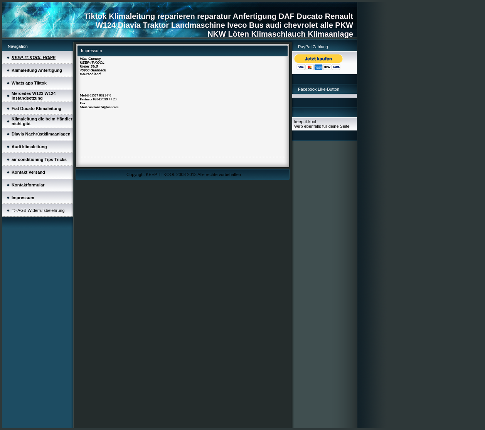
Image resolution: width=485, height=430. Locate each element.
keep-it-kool (305, 121)
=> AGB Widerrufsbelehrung (38, 210)
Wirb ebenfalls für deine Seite (322, 126)
